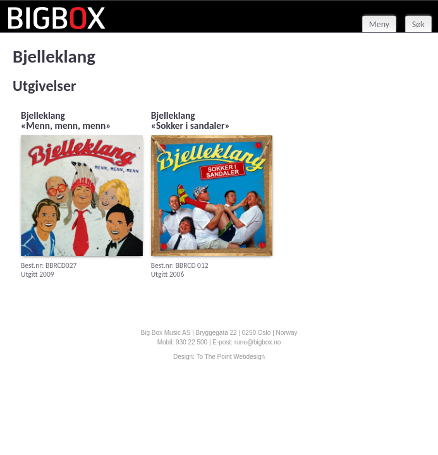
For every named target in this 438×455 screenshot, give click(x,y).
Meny (379, 24)
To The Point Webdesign (230, 356)
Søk (418, 24)
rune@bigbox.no (257, 342)
